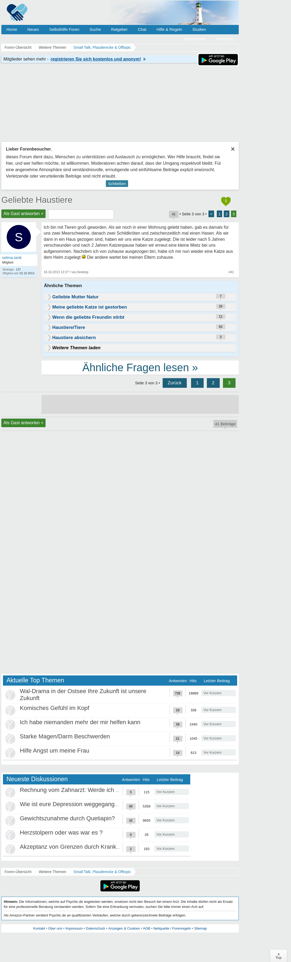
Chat (142, 29)
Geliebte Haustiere (36, 200)
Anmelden (224, 38)
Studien (199, 29)
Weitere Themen (52, 872)
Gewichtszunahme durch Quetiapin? (67, 818)
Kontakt (39, 928)
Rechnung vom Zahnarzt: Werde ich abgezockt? (83, 790)
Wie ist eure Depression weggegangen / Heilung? (84, 804)
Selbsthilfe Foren (64, 29)
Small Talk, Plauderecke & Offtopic (102, 872)
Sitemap (200, 928)
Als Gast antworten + (23, 213)
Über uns (55, 928)
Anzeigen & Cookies (124, 928)
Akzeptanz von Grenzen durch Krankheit (73, 846)
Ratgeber (119, 29)
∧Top (278, 956)
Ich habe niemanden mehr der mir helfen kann (80, 722)
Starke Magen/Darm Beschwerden (65, 736)
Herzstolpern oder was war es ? (61, 832)
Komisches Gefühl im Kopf (54, 708)
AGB (146, 928)
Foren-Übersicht (18, 872)
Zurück (175, 382)
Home (11, 29)
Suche (95, 29)
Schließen (117, 183)
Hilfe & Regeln (169, 29)
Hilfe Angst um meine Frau (54, 750)
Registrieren (195, 38)
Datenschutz (95, 928)
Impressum (74, 928)
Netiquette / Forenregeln (172, 928)
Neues (33, 29)
